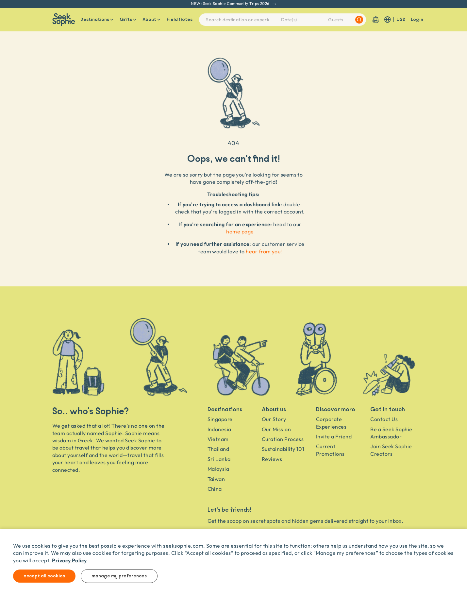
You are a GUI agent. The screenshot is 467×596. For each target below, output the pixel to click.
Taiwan (216, 479)
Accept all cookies (44, 576)
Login (417, 19)
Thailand (218, 449)
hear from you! (264, 251)
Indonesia (219, 429)
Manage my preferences (119, 576)
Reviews (272, 459)
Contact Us (384, 419)
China (215, 489)
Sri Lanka (219, 459)
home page (240, 231)
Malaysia (218, 469)
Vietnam (218, 439)
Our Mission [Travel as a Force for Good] (276, 429)
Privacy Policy (69, 560)
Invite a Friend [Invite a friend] (334, 436)
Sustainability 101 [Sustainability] (283, 449)
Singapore (220, 419)
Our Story (274, 419)
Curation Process (283, 439)
